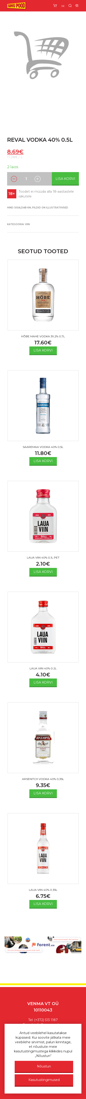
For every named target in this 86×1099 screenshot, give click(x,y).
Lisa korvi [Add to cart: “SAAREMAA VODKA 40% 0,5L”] (43, 461)
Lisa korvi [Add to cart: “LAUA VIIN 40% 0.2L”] (43, 682)
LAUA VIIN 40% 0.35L (43, 889)
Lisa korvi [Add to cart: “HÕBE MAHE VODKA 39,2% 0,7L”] (43, 350)
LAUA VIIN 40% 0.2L (43, 668)
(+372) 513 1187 (46, 1020)
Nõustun (44, 1066)
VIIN (27, 224)
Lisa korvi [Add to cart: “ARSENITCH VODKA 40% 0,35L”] (43, 793)
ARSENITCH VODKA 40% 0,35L (43, 779)
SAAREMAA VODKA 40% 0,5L (43, 447)
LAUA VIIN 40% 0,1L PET (43, 557)
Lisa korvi (65, 179)
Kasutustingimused (44, 1080)
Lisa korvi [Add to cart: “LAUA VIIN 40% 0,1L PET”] (43, 572)
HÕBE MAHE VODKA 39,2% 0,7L (43, 336)
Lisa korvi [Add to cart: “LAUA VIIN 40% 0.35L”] (43, 904)
